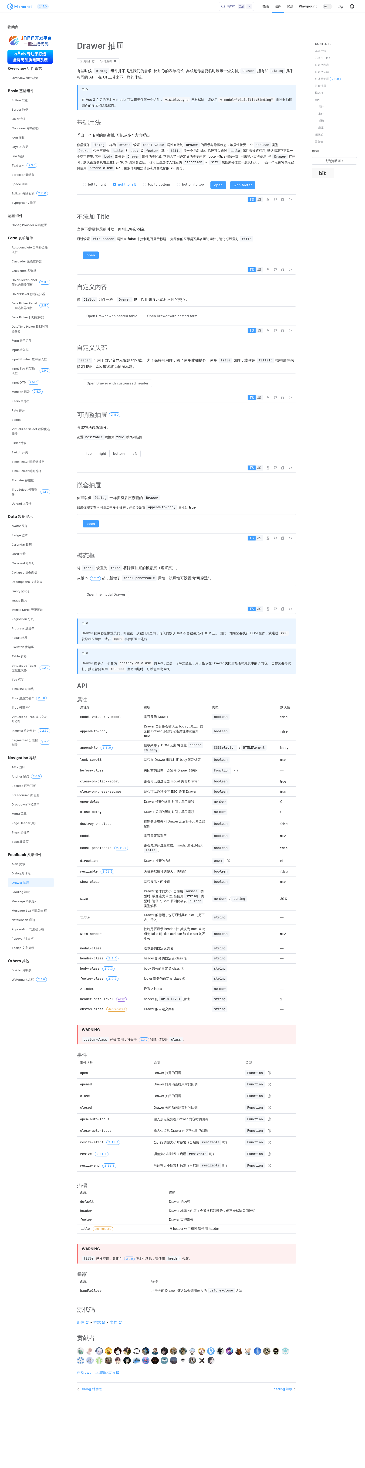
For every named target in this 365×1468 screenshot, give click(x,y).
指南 (266, 6)
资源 (290, 6)
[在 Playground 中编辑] (268, 199)
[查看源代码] (290, 199)
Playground (308, 6)
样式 (99, 1322)
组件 (278, 6)
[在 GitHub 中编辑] (275, 199)
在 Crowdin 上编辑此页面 (98, 1372)
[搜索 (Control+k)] (236, 6)
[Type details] (236, 770)
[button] (341, 6)
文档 (116, 1322)
